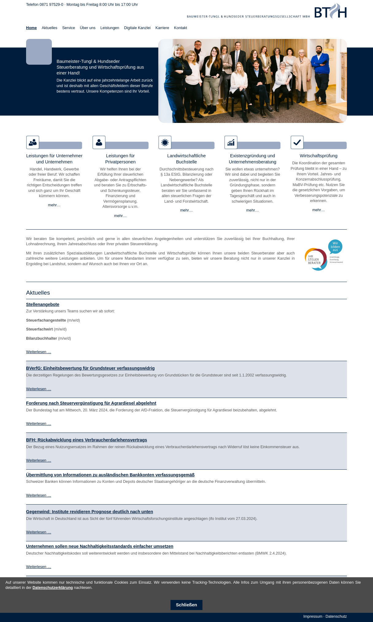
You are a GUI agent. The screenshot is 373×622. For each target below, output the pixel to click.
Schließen (186, 604)
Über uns (87, 28)
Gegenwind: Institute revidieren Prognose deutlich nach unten (89, 511)
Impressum (312, 616)
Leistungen (109, 28)
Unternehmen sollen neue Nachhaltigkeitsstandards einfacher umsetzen (99, 546)
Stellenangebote (42, 304)
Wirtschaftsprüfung (318, 155)
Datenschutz (336, 616)
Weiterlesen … (38, 352)
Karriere (162, 28)
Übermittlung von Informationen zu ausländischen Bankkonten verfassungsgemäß (110, 474)
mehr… (54, 205)
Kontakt (180, 28)
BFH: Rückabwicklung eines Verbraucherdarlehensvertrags (86, 439)
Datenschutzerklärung (53, 588)
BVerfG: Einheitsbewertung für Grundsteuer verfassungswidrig (90, 368)
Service (68, 28)
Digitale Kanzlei (137, 28)
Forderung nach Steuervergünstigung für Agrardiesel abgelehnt (91, 403)
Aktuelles (49, 28)
